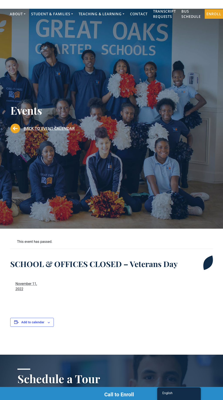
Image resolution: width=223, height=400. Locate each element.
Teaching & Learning (100, 14)
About (16, 14)
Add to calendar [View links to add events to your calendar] (32, 322)
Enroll (213, 14)
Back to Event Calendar (42, 128)
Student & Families (50, 14)
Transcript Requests (164, 14)
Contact (139, 14)
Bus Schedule (191, 14)
